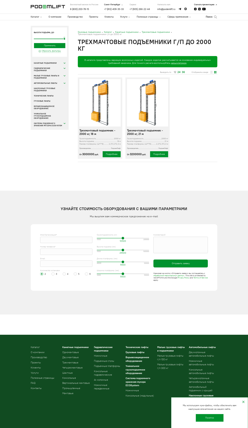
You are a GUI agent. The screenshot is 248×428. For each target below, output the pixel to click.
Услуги (123, 16)
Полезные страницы (147, 16)
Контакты (36, 388)
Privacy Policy (183, 278)
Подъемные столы (104, 361)
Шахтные (67, 372)
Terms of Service (200, 278)
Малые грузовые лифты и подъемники (46, 77)
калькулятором (178, 63)
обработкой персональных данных (168, 275)
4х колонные (101, 379)
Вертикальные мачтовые (76, 383)
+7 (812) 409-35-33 (114, 9)
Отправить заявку (181, 263)
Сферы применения (177, 16)
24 (178, 72)
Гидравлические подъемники (42, 69)
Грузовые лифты (42, 101)
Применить (50, 45)
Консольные (69, 378)
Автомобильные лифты (45, 83)
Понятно (209, 417)
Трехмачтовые (70, 362)
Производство (75, 16)
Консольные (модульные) (140, 395)
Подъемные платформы (107, 366)
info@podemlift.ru (166, 9)
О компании (55, 16)
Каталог (35, 16)
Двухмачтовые (70, 357)
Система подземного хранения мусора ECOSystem (48, 124)
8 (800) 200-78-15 (79, 9)
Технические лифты (44, 96)
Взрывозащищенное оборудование (44, 107)
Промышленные (71, 388)
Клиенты (109, 16)
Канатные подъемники (45, 63)
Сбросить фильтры (51, 51)
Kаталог (35, 347)
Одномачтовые (70, 352)
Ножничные (100, 355)
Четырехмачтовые (72, 367)
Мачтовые (67, 393)
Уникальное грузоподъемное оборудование (42, 116)
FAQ (33, 382)
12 (175, 72)
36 (183, 72)
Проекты (93, 16)
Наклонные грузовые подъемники (44, 89)
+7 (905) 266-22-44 (140, 9)
